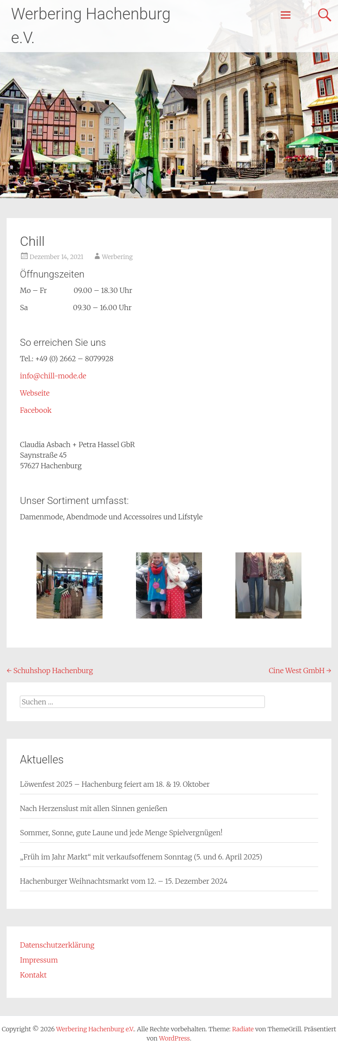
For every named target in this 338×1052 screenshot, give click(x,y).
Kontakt (33, 975)
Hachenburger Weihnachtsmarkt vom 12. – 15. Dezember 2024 (123, 881)
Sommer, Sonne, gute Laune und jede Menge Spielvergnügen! (121, 832)
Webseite (34, 393)
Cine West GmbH (300, 670)
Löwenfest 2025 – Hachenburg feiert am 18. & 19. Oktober (114, 784)
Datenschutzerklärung (57, 945)
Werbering (117, 257)
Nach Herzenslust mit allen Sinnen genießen (93, 808)
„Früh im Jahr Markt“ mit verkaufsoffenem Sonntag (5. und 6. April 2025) (141, 856)
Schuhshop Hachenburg (50, 670)
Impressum (39, 960)
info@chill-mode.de (53, 375)
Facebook (35, 410)
